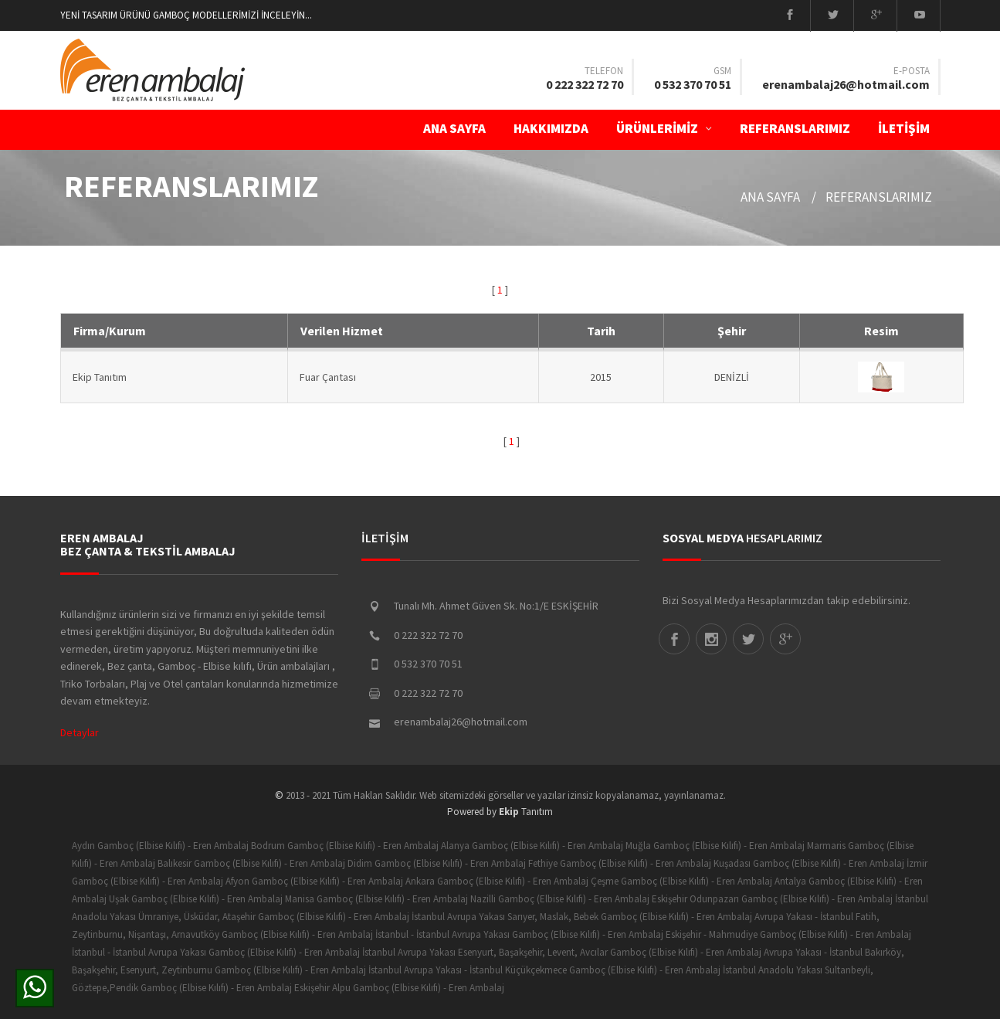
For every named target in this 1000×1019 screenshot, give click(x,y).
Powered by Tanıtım (500, 811)
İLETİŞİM (908, 128)
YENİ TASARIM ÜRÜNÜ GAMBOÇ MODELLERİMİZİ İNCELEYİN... (186, 15)
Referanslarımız (795, 128)
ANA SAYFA (454, 128)
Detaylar (79, 732)
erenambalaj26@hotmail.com (846, 84)
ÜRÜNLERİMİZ (664, 128)
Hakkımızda (551, 128)
